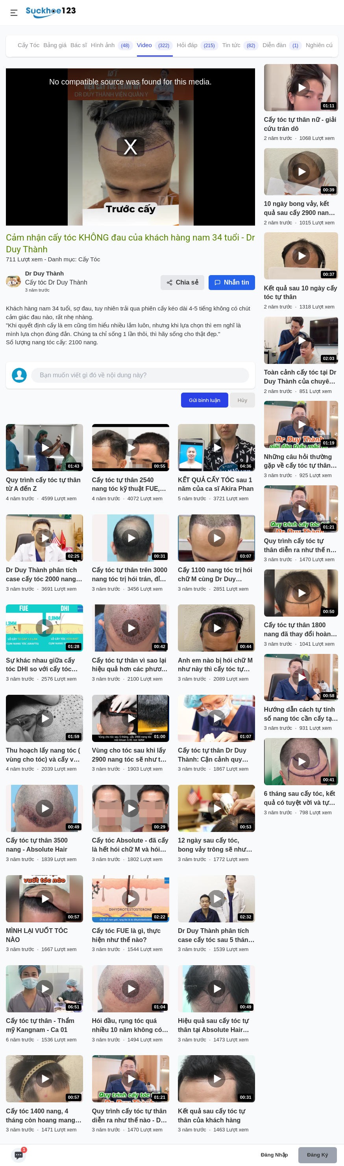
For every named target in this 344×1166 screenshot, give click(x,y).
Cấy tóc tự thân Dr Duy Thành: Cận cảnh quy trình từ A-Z (212, 755)
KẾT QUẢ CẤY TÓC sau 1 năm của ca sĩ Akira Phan (216, 484)
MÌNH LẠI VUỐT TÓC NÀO (37, 935)
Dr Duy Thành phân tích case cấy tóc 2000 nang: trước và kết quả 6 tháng (42, 575)
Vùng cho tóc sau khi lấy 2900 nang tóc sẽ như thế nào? (130, 755)
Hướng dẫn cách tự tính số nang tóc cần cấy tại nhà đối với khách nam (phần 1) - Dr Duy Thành (299, 714)
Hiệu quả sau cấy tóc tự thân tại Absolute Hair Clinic (213, 1026)
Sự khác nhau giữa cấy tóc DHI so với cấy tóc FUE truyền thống (40, 665)
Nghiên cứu (321, 45)
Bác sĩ (78, 45)
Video (155, 45)
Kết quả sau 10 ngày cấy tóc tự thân (300, 293)
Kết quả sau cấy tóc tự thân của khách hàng (211, 1116)
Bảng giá (55, 45)
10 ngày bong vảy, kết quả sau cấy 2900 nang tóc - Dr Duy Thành (298, 209)
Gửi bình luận (204, 400)
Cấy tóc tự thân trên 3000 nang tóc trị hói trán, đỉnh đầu (130, 575)
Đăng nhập (274, 1155)
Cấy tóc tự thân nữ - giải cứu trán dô (300, 124)
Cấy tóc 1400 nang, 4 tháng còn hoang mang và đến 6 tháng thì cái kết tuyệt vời (43, 1116)
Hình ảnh (112, 45)
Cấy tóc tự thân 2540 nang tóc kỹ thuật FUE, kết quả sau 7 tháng (126, 485)
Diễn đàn (282, 45)
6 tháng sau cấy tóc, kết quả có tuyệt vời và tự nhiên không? (299, 799)
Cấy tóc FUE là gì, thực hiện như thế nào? (126, 935)
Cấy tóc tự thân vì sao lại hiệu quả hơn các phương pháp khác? (130, 665)
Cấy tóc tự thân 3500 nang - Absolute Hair (37, 845)
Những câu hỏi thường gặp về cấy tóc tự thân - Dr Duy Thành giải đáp (299, 462)
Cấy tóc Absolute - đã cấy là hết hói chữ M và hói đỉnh (130, 845)
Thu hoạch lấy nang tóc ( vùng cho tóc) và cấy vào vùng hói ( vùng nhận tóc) (44, 755)
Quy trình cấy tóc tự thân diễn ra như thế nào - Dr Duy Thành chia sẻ (129, 1116)
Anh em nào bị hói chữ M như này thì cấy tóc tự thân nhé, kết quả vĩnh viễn (215, 665)
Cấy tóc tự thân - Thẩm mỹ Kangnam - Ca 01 (40, 1025)
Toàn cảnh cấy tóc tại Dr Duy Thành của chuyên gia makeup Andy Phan (300, 377)
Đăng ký (317, 1155)
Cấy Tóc (28, 45)
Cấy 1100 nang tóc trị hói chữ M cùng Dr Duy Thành (215, 575)
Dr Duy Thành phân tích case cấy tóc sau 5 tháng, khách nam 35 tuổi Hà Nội (216, 936)
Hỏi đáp (197, 45)
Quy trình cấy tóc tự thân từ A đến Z (43, 484)
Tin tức (240, 45)
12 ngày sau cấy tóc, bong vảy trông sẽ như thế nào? (212, 845)
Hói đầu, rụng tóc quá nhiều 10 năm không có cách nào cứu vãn (127, 1026)
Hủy (242, 400)
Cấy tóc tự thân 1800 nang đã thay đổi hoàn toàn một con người (297, 630)
